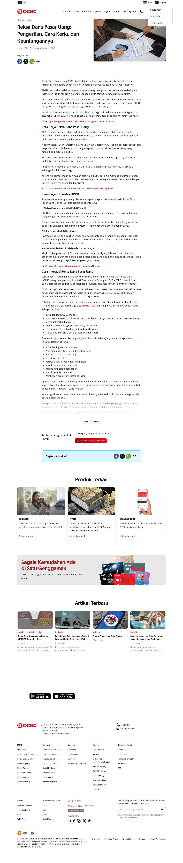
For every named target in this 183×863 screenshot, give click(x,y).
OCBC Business (99, 773)
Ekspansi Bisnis (48, 761)
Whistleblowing (128, 841)
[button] (161, 811)
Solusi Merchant (99, 782)
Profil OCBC (123, 756)
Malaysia (155, 16)
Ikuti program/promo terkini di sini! (94, 433)
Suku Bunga (22, 821)
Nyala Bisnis (22, 751)
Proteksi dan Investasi (77, 765)
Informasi (122, 751)
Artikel (116, 11)
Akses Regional (23, 784)
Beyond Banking (24, 774)
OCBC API (97, 791)
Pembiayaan (73, 756)
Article (45, 816)
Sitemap (142, 841)
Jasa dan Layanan (24, 807)
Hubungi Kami (73, 818)
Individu (67, 11)
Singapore (156, 9)
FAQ (44, 807)
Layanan (71, 761)
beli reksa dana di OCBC (114, 293)
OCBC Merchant (99, 787)
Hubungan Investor (126, 761)
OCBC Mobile (98, 751)
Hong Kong (156, 22)
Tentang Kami (129, 11)
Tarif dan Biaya (23, 812)
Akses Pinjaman (23, 765)
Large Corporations (50, 756)
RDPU (44, 132)
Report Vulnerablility (157, 841)
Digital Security (48, 821)
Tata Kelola (122, 765)
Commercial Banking (50, 751)
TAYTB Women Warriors (27, 756)
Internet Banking (99, 768)
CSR (119, 770)
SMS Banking (98, 777)
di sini (37, 848)
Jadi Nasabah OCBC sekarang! (90, 442)
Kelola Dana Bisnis (25, 761)
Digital (107, 11)
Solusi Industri (48, 779)
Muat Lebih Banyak (92, 421)
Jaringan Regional (49, 784)
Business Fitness (24, 779)
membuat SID (88, 305)
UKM (76, 11)
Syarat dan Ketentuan (51, 803)
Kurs (19, 816)
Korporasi (86, 11)
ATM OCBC (97, 756)
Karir (44, 812)
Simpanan (72, 751)
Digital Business (23, 770)
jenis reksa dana (81, 90)
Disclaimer (96, 841)
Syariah (97, 11)
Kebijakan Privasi (111, 841)
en (25, 2)
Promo (20, 803)
